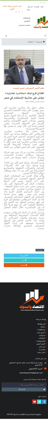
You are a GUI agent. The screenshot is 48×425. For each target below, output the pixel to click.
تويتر (24, 260)
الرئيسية (40, 42)
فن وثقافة (41, 324)
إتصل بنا (37, 7)
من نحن (30, 7)
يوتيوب (23, 265)
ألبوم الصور (40, 344)
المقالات (30, 42)
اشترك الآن (32, 389)
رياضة (43, 326)
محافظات (41, 329)
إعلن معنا (41, 352)
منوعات (42, 335)
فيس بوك (24, 256)
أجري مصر (41, 332)
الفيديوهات (40, 341)
